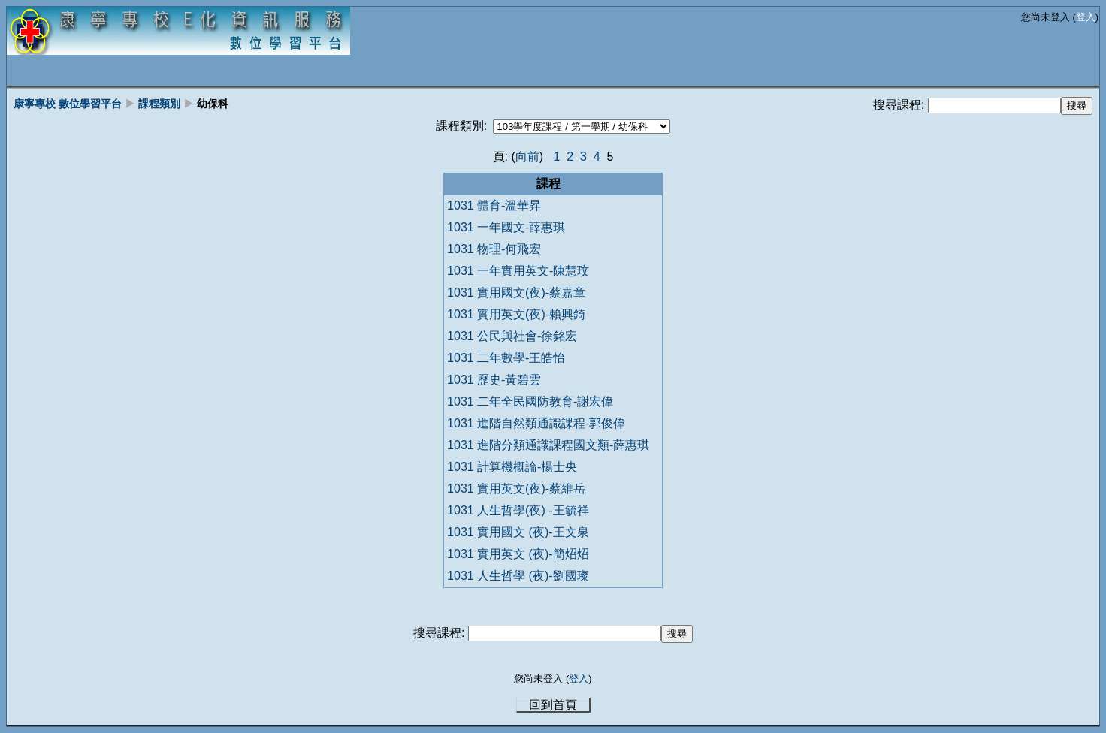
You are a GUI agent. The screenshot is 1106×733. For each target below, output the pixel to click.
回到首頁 (553, 704)
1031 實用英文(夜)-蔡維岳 (516, 488)
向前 (527, 156)
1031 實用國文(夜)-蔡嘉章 (516, 292)
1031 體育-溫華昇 (494, 205)
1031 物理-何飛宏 (494, 249)
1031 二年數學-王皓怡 (506, 357)
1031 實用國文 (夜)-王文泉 (517, 532)
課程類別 (159, 104)
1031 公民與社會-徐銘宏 (512, 336)
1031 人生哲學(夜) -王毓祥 (517, 510)
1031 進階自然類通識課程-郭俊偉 (536, 423)
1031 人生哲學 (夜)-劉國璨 (517, 575)
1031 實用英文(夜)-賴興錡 (516, 314)
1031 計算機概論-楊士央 (512, 466)
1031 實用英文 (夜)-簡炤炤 (517, 553)
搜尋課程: (900, 104)
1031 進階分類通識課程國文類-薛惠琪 (548, 445)
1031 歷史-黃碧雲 (494, 379)
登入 (1085, 17)
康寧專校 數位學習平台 (68, 104)
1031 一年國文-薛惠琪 (506, 227)
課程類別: (461, 125)
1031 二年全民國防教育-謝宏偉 (530, 401)
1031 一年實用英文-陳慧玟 (518, 270)
